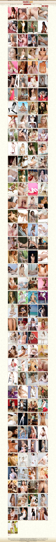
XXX (12, 0)
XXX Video (31, 0)
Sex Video (35, 0)
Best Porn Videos (22, 0)
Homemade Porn (41, 0)
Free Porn (16, 0)
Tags (34, 4)
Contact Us (28, 541)
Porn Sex (27, 0)
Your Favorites (27, 4)
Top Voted (19, 4)
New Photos (13, 4)
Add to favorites (17, 7)
